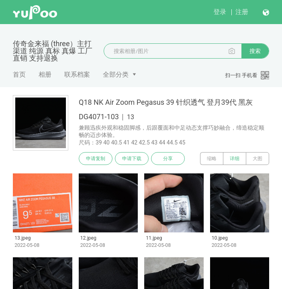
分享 (168, 158)
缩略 (212, 158)
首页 (19, 74)
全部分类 (116, 74)
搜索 (255, 51)
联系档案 (77, 74)
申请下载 (131, 158)
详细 (234, 158)
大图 (257, 158)
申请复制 (95, 158)
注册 (241, 12)
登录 (219, 12)
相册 (45, 74)
